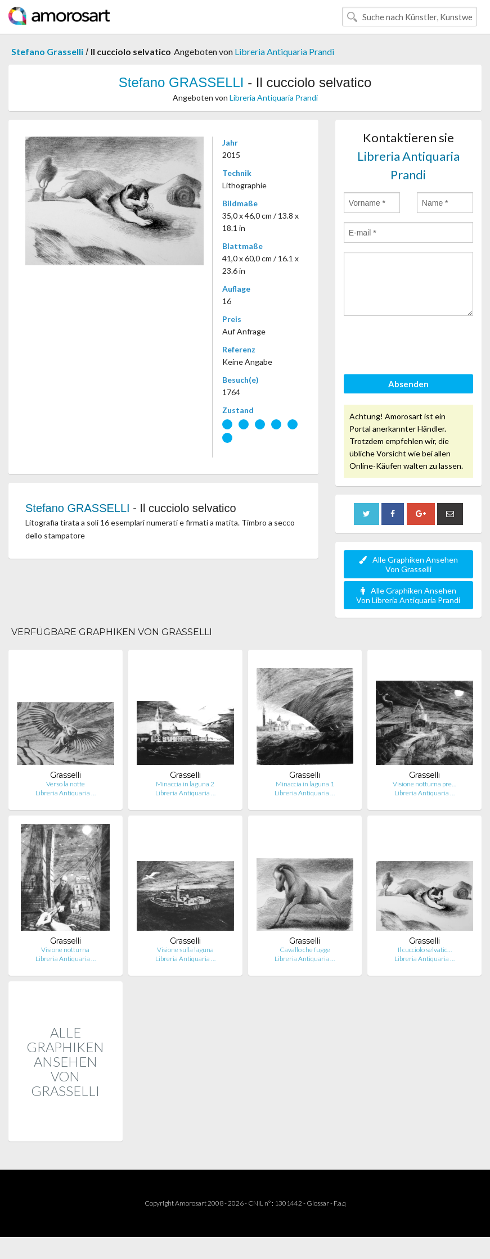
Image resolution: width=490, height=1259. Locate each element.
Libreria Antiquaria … (65, 793)
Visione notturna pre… (424, 784)
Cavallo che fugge (305, 949)
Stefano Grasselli (47, 51)
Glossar (318, 1203)
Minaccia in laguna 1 (305, 784)
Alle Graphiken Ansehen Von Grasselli (408, 564)
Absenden (408, 384)
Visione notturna (65, 949)
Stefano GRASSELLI (181, 82)
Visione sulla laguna (185, 949)
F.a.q (340, 1203)
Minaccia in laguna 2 (185, 784)
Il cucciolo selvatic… (425, 949)
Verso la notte (65, 784)
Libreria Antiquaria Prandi (284, 51)
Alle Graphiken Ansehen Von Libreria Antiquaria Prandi (408, 595)
